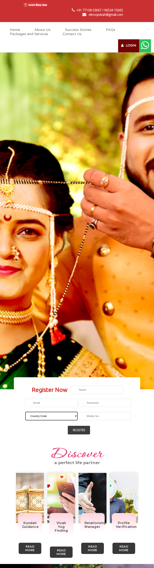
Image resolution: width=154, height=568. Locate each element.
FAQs (110, 30)
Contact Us (72, 34)
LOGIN (128, 46)
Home (15, 30)
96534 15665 (113, 10)
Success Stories (78, 30)
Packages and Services (29, 34)
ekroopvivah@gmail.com (106, 14)
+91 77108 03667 (88, 10)
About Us (42, 30)
